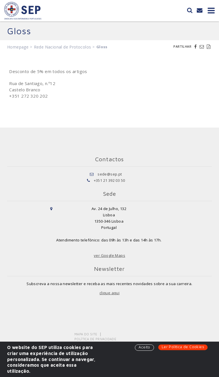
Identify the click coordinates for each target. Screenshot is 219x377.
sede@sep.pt (110, 174)
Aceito (144, 347)
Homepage (18, 47)
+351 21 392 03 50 (109, 180)
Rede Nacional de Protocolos (62, 47)
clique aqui (109, 292)
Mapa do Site (86, 334)
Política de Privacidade (95, 339)
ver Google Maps (109, 255)
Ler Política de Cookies (183, 346)
